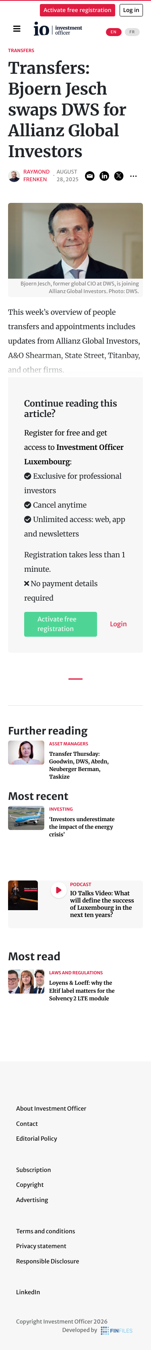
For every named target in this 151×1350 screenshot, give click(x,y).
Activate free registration (77, 10)
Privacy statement (41, 1246)
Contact (27, 1123)
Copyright (29, 1184)
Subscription (33, 1170)
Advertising (32, 1200)
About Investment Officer (51, 1108)
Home (35, 24)
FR (132, 32)
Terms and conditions (45, 1231)
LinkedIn (28, 1292)
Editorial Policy (36, 1138)
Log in (131, 10)
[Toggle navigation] (17, 29)
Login (118, 624)
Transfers (21, 51)
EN (114, 32)
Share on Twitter (119, 176)
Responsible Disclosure (47, 1261)
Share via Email (90, 176)
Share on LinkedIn (104, 176)
